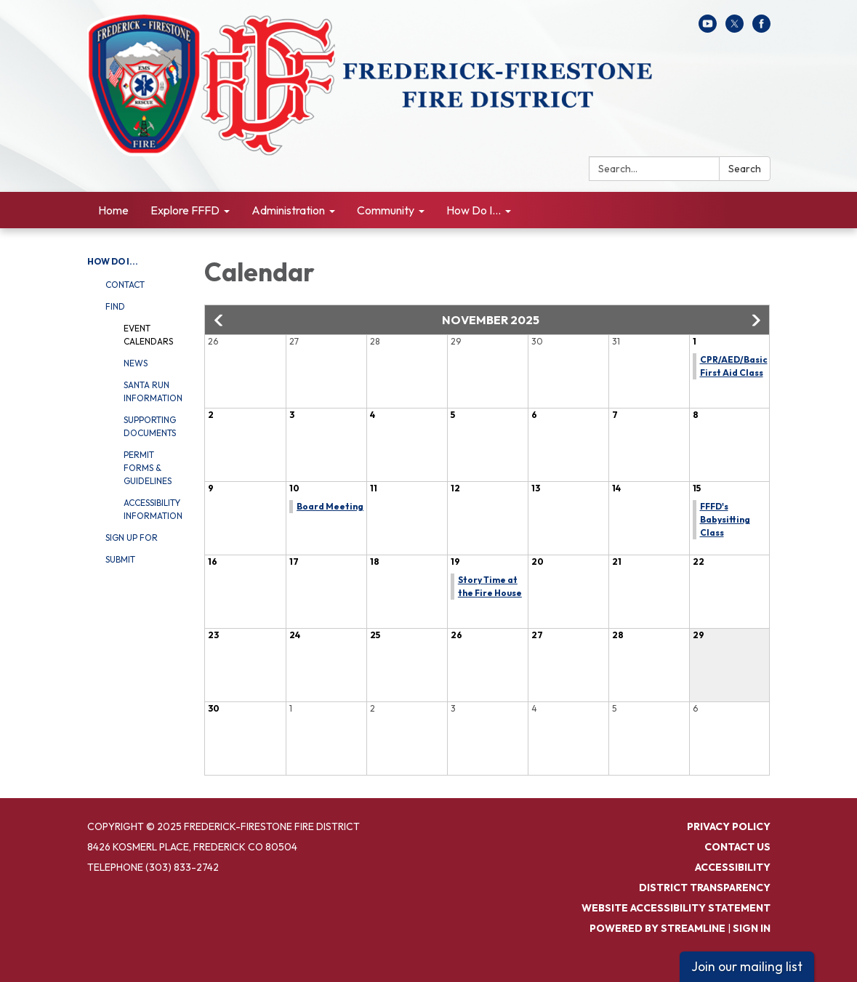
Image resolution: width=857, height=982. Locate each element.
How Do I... (112, 261)
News (136, 363)
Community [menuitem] (385, 210)
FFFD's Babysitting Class (725, 519)
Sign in (752, 928)
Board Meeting (330, 506)
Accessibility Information (153, 509)
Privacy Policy (729, 826)
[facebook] (761, 28)
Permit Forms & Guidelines (148, 467)
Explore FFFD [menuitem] (185, 210)
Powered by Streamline (657, 928)
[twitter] (734, 28)
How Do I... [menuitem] (473, 210)
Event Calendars (148, 335)
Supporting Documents (150, 426)
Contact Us (737, 846)
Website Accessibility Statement (676, 907)
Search (744, 168)
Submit (120, 559)
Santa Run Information (153, 391)
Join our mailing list (746, 966)
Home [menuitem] (113, 210)
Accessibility (733, 867)
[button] (219, 320)
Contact (125, 284)
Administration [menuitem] (288, 210)
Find (115, 306)
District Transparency (705, 887)
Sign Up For (131, 537)
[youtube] (708, 28)
